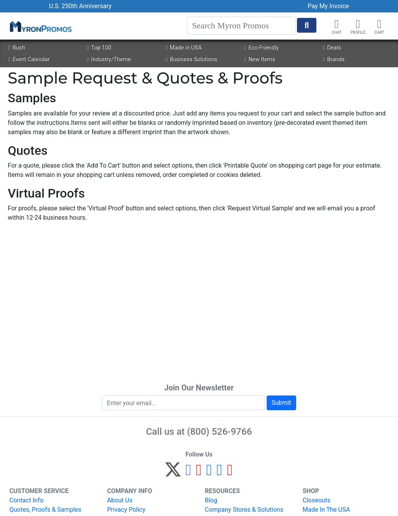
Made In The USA (326, 509)
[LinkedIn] (219, 473)
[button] (358, 24)
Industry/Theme (109, 59)
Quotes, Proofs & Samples (45, 509)
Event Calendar (28, 59)
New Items (259, 59)
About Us (120, 500)
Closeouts (317, 500)
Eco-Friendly (261, 47)
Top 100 (99, 47)
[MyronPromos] (40, 26)
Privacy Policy (126, 509)
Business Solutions (191, 59)
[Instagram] (209, 473)
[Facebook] (188, 473)
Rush (16, 47)
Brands (333, 59)
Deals (332, 47)
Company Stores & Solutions (244, 509)
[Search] (241, 26)
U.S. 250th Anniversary (80, 6)
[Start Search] (306, 25)
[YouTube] (230, 473)
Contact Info (26, 500)
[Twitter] (173, 473)
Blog (211, 500)
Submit (281, 402)
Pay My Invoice (328, 6)
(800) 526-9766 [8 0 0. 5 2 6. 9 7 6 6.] (219, 431)
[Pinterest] (199, 473)
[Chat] (336, 24)
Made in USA (183, 47)
